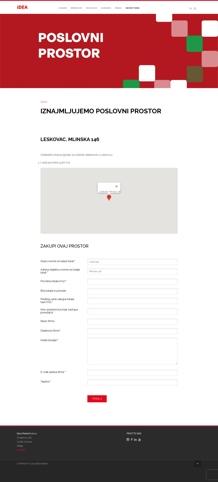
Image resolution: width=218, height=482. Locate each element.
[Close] (117, 186)
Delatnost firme (50, 330)
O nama (62, 8)
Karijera (106, 8)
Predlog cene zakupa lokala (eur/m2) (57, 301)
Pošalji (97, 398)
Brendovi (76, 8)
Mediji (118, 8)
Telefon (45, 381)
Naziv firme (47, 321)
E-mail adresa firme (53, 372)
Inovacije (91, 8)
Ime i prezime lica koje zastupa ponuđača (59, 311)
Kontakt (21, 450)
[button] (109, 198)
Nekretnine (133, 8)
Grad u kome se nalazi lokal (57, 261)
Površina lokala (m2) (53, 281)
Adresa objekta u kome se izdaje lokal (60, 271)
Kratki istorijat (49, 340)
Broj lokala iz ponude (53, 290)
